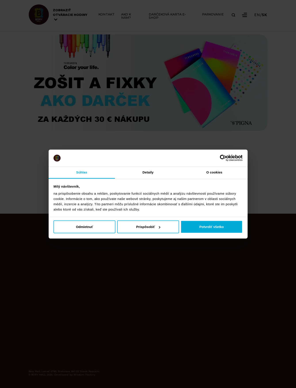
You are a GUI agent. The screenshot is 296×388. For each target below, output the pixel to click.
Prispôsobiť (148, 227)
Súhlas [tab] (81, 172)
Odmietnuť (84, 227)
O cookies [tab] (214, 172)
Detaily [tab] (148, 172)
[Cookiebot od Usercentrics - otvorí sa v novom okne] (223, 158)
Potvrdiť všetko (211, 227)
